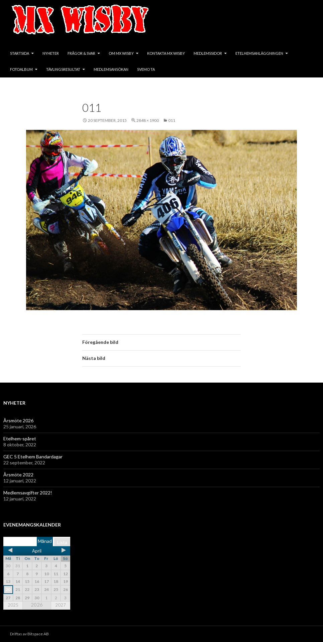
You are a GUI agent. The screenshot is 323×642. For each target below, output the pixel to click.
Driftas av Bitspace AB (29, 633)
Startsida (19, 53)
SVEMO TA (146, 69)
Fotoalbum (21, 69)
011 (171, 120)
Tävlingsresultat (63, 69)
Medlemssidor (208, 53)
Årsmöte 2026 (18, 420)
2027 (60, 605)
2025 (13, 605)
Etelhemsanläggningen (259, 53)
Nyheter (50, 53)
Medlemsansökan (111, 69)
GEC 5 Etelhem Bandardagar (33, 456)
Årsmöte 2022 (18, 474)
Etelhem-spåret (19, 438)
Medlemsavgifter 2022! (27, 492)
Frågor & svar (81, 53)
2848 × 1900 (147, 120)
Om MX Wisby (121, 53)
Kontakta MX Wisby (166, 53)
